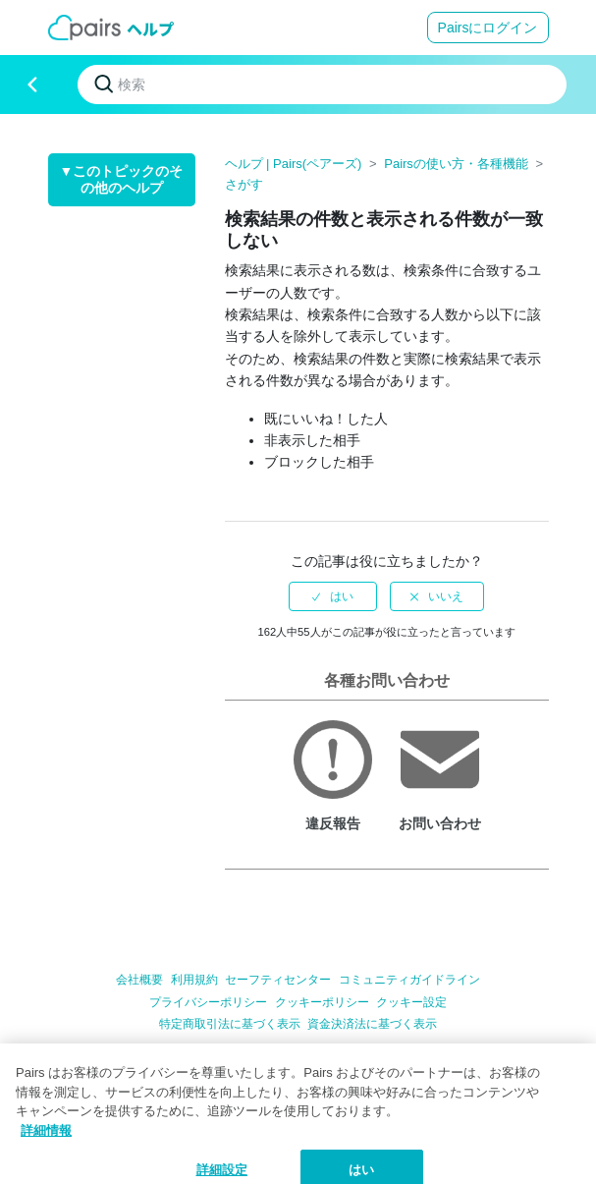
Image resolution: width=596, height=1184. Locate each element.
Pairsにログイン (488, 27)
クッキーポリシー (322, 1002)
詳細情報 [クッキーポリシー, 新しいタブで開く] (46, 1144)
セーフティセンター (278, 980)
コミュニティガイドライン (409, 980)
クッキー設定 (411, 1002)
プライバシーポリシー (208, 1002)
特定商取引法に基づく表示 (229, 1024)
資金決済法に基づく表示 (372, 1024)
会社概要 (139, 980)
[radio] (333, 596)
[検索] (322, 84)
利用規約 (194, 980)
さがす (244, 184)
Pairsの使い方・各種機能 (456, 163)
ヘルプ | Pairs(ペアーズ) (293, 163)
